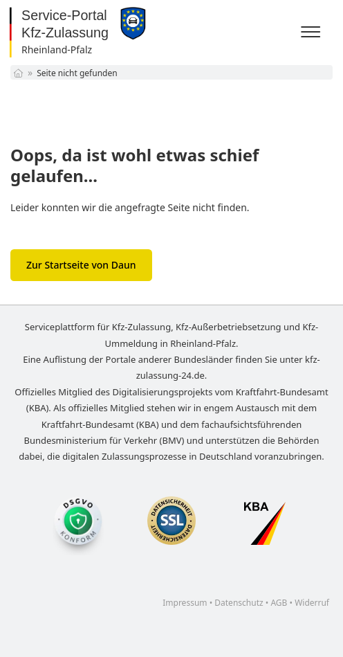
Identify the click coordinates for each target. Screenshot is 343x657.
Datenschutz (238, 603)
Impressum (185, 603)
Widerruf (312, 603)
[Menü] (312, 32)
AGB (278, 603)
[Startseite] (18, 73)
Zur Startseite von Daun (81, 264)
